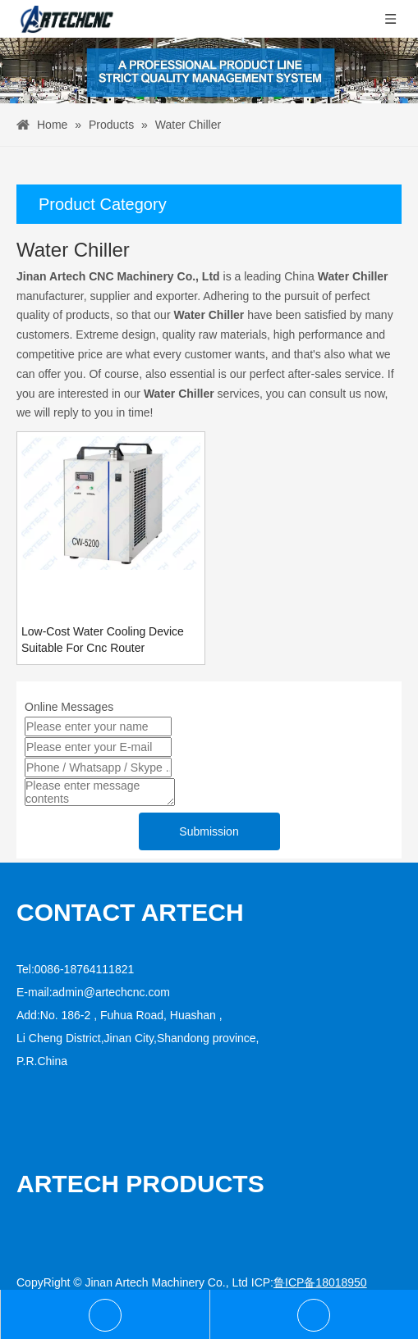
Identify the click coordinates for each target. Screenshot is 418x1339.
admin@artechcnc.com (111, 992)
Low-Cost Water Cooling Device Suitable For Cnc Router (102, 639)
